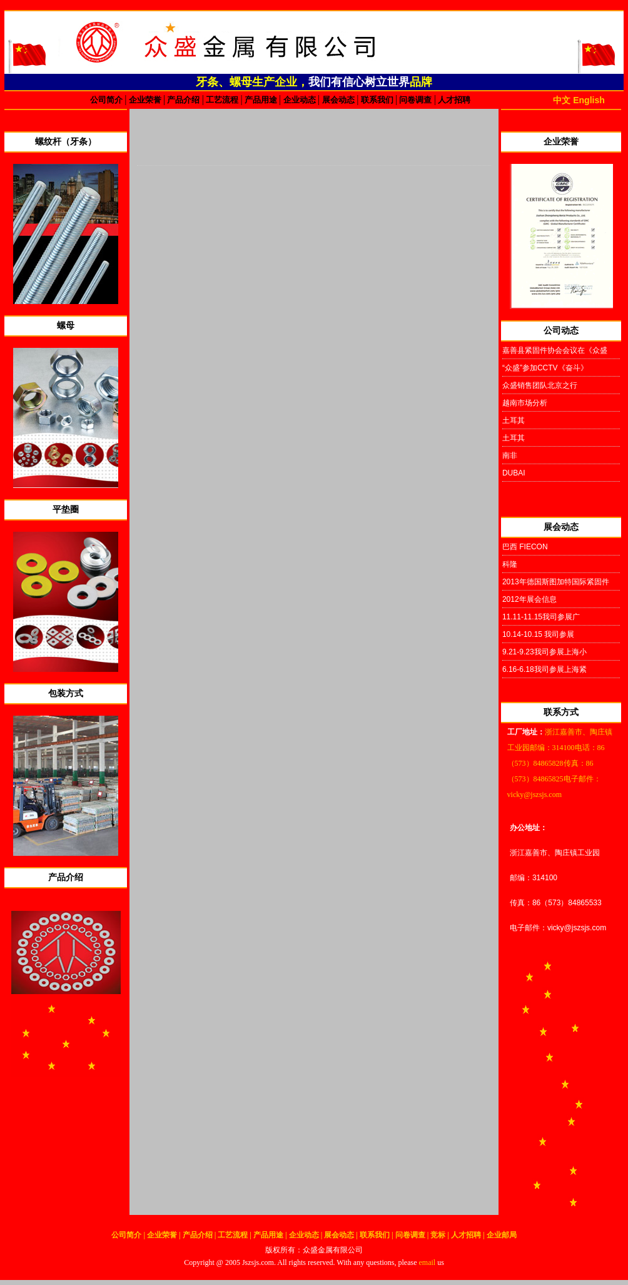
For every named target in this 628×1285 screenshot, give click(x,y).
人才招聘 (453, 99)
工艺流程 (222, 99)
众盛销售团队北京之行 (539, 385)
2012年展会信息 (529, 599)
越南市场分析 (524, 403)
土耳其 (513, 420)
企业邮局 (502, 1235)
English (589, 100)
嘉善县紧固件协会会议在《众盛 (554, 350)
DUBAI (513, 473)
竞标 (438, 1235)
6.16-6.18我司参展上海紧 (544, 669)
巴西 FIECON (525, 546)
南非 (509, 455)
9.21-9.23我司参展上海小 (544, 652)
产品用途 (261, 99)
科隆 (509, 564)
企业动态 (299, 99)
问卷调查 (415, 99)
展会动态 (339, 99)
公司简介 (107, 99)
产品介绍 (183, 99)
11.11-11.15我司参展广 (541, 616)
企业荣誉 (145, 99)
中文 (561, 100)
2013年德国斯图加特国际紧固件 (555, 581)
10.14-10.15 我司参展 (538, 634)
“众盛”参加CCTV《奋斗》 (545, 367)
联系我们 (376, 99)
